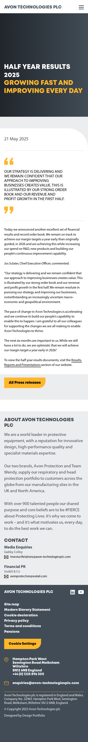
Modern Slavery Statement (27, 609)
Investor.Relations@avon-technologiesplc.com (40, 557)
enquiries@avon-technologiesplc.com (46, 683)
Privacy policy (16, 620)
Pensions (12, 631)
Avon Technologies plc (33, 7)
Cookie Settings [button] (22, 643)
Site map (11, 604)
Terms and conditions (22, 626)
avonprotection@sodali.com (28, 576)
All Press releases (25, 382)
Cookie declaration (21, 615)
